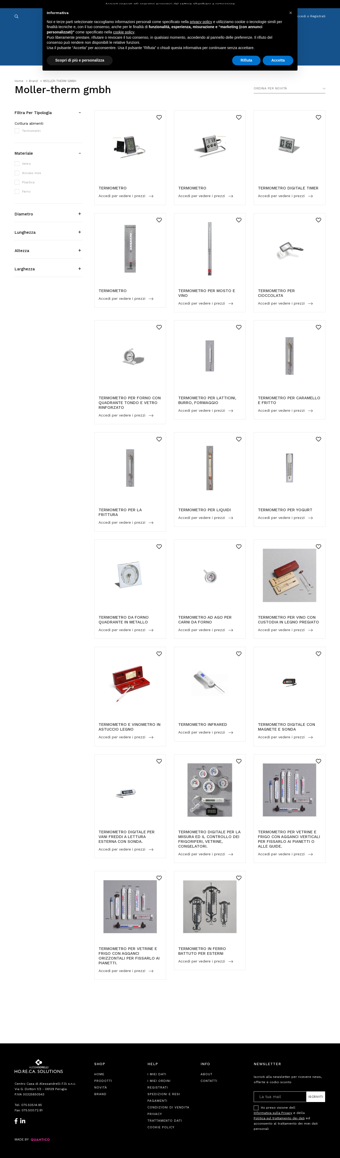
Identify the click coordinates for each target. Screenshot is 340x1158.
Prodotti (103, 1081)
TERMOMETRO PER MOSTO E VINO (206, 293)
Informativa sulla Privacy (273, 1113)
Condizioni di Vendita (168, 1107)
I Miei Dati (156, 1074)
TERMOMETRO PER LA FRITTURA (120, 512)
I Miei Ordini (159, 1081)
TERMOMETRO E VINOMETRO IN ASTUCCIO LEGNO (129, 727)
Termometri (31, 131)
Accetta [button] (278, 60)
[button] (290, 12)
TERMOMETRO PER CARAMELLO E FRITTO (289, 400)
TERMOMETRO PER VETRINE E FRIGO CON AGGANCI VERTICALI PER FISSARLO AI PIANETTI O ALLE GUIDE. (289, 839)
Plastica (28, 182)
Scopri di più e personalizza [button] (79, 60)
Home (99, 1074)
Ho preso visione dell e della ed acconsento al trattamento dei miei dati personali (286, 1118)
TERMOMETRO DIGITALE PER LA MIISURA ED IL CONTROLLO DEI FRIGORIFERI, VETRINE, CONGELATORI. (209, 839)
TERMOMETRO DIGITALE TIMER (288, 188)
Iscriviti (315, 1097)
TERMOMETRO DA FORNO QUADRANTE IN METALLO (124, 619)
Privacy (154, 1114)
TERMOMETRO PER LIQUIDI (204, 510)
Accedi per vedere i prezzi (123, 196)
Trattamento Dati (164, 1120)
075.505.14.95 (31, 1105)
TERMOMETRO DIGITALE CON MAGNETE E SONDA (286, 727)
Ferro (26, 191)
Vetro (26, 164)
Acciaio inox (31, 173)
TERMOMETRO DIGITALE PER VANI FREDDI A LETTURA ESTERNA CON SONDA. (127, 837)
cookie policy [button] (123, 32)
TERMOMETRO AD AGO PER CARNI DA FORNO (205, 619)
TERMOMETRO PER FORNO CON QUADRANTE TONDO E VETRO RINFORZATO (130, 403)
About (206, 1074)
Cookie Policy (161, 1127)
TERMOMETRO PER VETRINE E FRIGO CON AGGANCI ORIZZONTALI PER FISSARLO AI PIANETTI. (129, 955)
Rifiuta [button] (246, 60)
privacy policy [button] (201, 22)
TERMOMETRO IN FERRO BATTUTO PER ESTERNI (202, 951)
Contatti (209, 1081)
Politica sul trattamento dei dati (279, 1118)
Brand (100, 1094)
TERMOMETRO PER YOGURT (285, 510)
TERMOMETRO (113, 188)
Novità (100, 1087)
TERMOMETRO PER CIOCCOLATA (276, 293)
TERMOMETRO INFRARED (202, 724)
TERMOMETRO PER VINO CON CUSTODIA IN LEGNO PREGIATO (288, 619)
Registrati (157, 1087)
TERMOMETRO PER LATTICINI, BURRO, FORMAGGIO (207, 400)
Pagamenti (157, 1101)
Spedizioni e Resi (163, 1094)
